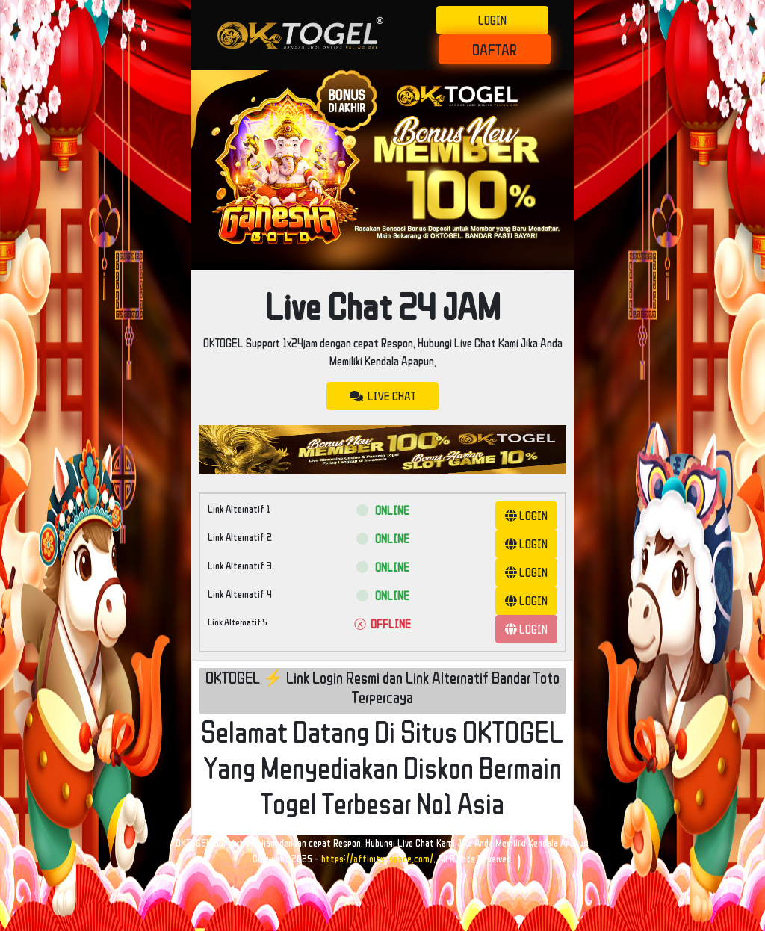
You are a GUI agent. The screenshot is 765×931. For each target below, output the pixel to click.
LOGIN (492, 20)
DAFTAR (494, 49)
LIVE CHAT (382, 396)
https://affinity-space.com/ (377, 858)
